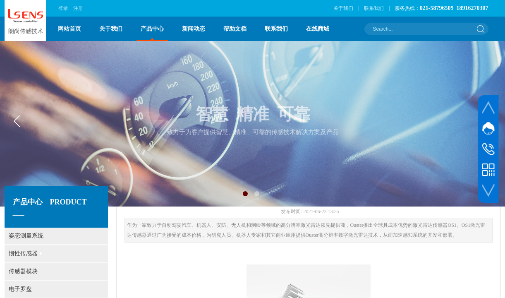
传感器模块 (23, 271)
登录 (63, 8)
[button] (245, 193)
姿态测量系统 (26, 236)
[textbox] (421, 29)
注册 (78, 8)
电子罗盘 (20, 289)
